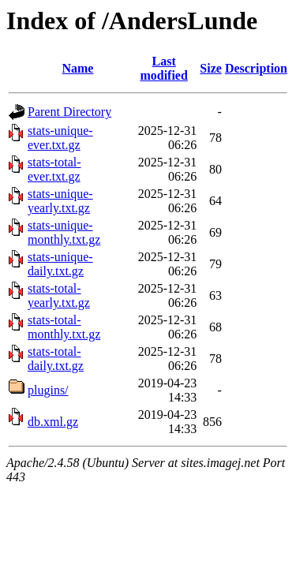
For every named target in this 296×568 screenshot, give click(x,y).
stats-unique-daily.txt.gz (60, 264)
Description (256, 68)
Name (77, 68)
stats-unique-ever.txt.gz (60, 137)
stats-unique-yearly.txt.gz (60, 201)
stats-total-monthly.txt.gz (64, 327)
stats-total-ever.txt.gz (54, 169)
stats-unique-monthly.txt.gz (64, 232)
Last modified (163, 68)
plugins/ (48, 390)
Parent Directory (69, 111)
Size (211, 68)
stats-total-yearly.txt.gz (59, 295)
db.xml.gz (53, 421)
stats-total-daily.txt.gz (56, 358)
